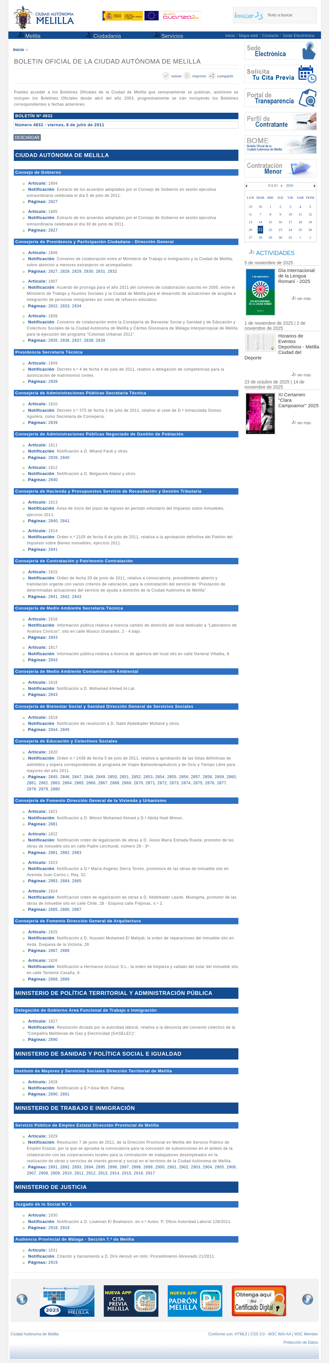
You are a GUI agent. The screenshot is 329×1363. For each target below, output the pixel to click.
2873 (174, 783)
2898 (136, 1167)
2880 (55, 789)
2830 (88, 271)
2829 (76, 271)
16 (280, 222)
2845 (64, 729)
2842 (64, 596)
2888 (64, 950)
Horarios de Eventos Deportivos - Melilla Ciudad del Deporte (282, 346)
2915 (126, 1173)
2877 (221, 783)
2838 (88, 340)
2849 (100, 777)
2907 (31, 1173)
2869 (126, 783)
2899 (148, 1167)
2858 (207, 777)
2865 (79, 783)
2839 (100, 340)
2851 (124, 777)
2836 (64, 340)
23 (280, 230)
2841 (64, 521)
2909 (55, 1173)
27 (250, 237)
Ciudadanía (103, 35)
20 (250, 230)
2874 (186, 783)
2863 (55, 783)
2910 (67, 1173)
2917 (150, 1173)
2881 (53, 824)
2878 (31, 789)
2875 (197, 783)
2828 (64, 271)
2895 (100, 1167)
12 (310, 214)
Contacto (270, 35)
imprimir (199, 76)
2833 (64, 306)
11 (300, 214)
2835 (53, 340)
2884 (64, 881)
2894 (88, 1167)
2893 (76, 1167)
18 (300, 222)
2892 (64, 1167)
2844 (53, 729)
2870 (138, 783)
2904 (207, 1167)
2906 (231, 1167)
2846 (64, 777)
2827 (53, 201)
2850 (112, 777)
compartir (225, 76)
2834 (76, 306)
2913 (102, 1173)
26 (310, 230)
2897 (124, 1167)
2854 (159, 777)
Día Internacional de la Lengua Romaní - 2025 (296, 276)
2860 (231, 777)
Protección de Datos (300, 1342)
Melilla (29, 35)
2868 (114, 783)
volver (176, 76)
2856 (183, 777)
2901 (171, 1167)
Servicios (168, 35)
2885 (76, 881)
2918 (53, 1228)
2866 (90, 783)
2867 (102, 783)
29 (270, 237)
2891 (64, 1094)
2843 (76, 596)
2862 (43, 783)
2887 (76, 909)
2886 (64, 909)
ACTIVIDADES (275, 253)
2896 (112, 1167)
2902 (183, 1167)
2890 (53, 1039)
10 (290, 214)
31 (290, 237)
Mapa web (248, 35)
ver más (304, 298)
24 (290, 230)
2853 (148, 777)
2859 (219, 777)
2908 (43, 1173)
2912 (90, 1173)
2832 (112, 271)
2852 (136, 777)
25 (300, 230)
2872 (162, 783)
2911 (79, 1173)
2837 (76, 340)
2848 (88, 777)
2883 (76, 852)
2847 (76, 777)
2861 (31, 783)
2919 (64, 1228)
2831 (100, 271)
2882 (64, 852)
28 (260, 237)
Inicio (230, 35)
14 (260, 222)
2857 (195, 777)
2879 (43, 789)
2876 (209, 783)
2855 (171, 777)
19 (310, 222)
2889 (64, 979)
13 (250, 222)
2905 (219, 1167)
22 (270, 230)
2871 (150, 783)
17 (290, 222)
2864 (67, 783)
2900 (159, 1167)
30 (280, 237)
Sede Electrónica (298, 35)
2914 (114, 1173)
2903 (195, 1167)
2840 (64, 457)
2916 (138, 1173)
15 (270, 222)
